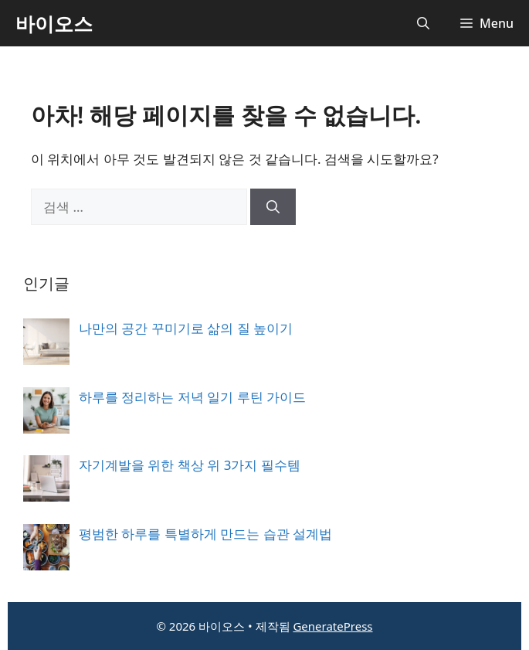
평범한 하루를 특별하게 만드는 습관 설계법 (205, 534)
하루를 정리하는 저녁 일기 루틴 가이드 (192, 397)
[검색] (273, 207)
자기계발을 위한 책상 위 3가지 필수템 (189, 465)
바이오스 (54, 23)
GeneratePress (332, 626)
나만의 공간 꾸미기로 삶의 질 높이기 (186, 328)
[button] (423, 23)
